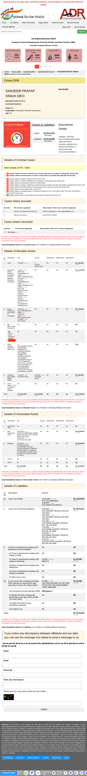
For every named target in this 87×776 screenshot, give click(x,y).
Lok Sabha (14, 23)
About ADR (66, 27)
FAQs (66, 758)
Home (4, 23)
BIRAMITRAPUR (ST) (46, 72)
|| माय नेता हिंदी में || (8, 27)
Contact (45, 758)
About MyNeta (79, 27)
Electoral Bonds (73, 23)
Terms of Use (56, 758)
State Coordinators (33, 758)
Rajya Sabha (43, 23)
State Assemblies (28, 23)
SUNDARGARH (29, 72)
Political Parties (58, 23)
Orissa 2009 (16, 72)
